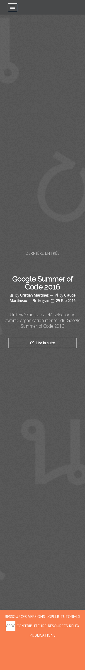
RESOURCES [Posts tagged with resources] (58, 625)
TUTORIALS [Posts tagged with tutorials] (70, 616)
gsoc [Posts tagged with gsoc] (45, 300)
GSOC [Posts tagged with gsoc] (10, 625)
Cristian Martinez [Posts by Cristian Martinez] (34, 295)
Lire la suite (45, 342)
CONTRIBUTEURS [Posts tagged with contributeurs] (31, 625)
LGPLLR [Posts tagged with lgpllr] (52, 616)
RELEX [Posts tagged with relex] (74, 625)
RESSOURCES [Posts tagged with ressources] (16, 616)
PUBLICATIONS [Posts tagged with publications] (42, 635)
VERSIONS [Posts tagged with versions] (36, 616)
